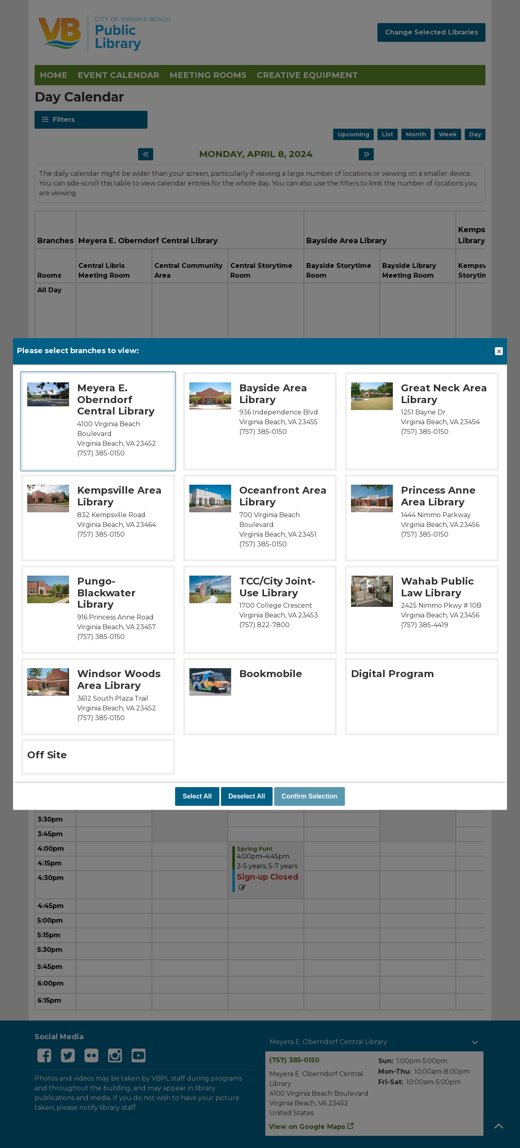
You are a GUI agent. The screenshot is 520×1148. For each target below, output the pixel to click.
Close (498, 351)
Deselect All (246, 796)
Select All (197, 796)
